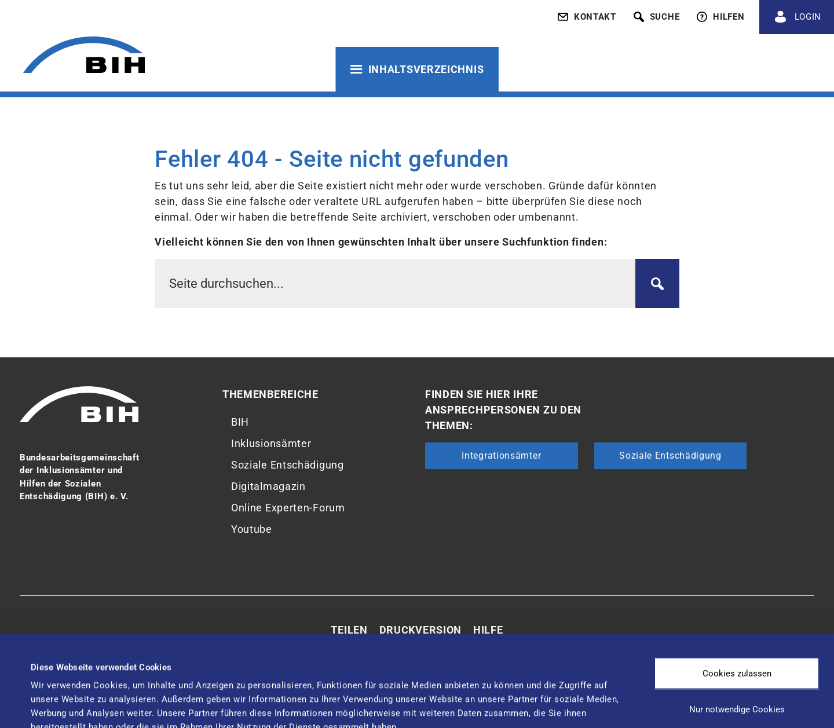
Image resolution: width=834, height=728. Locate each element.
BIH (240, 422)
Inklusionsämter (271, 443)
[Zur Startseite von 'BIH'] (84, 56)
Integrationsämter (501, 455)
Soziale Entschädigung (287, 465)
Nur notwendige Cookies (737, 631)
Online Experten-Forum (288, 508)
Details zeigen (486, 696)
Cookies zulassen (737, 595)
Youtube (251, 529)
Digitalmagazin (268, 486)
